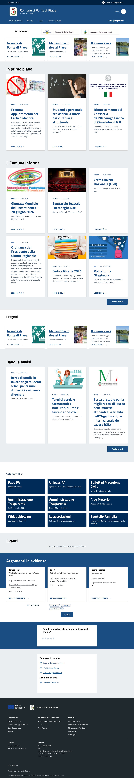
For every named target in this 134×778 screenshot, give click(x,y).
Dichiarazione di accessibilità (78, 724)
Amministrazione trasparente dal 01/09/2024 (49, 723)
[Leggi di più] (17, 147)
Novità (30, 20)
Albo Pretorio (42, 728)
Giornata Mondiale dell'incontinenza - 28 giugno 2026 (24, 207)
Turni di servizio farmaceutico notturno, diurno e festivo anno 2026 (65, 405)
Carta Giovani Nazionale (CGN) (105, 181)
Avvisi (13, 373)
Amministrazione (15, 20)
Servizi (40, 20)
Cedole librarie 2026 (67, 271)
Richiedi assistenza (14, 721)
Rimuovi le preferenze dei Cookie (19, 771)
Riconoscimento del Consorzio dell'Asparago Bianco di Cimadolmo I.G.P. (109, 116)
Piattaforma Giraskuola (102, 273)
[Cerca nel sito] (123, 11)
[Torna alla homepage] (45, 707)
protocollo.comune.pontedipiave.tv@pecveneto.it (55, 751)
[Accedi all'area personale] (113, 2)
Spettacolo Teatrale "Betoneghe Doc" (66, 205)
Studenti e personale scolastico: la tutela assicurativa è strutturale (67, 116)
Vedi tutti (67, 615)
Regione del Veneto (14, 2)
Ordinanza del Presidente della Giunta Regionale (23, 251)
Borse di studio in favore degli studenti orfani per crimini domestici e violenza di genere (26, 386)
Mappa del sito (13, 765)
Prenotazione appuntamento (18, 724)
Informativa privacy (75, 721)
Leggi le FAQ (72, 731)
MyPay (10, 731)
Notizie (14, 105)
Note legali (72, 734)
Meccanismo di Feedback (77, 728)
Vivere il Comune (54, 20)
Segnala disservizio (14, 728)
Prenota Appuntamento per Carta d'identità (24, 113)
